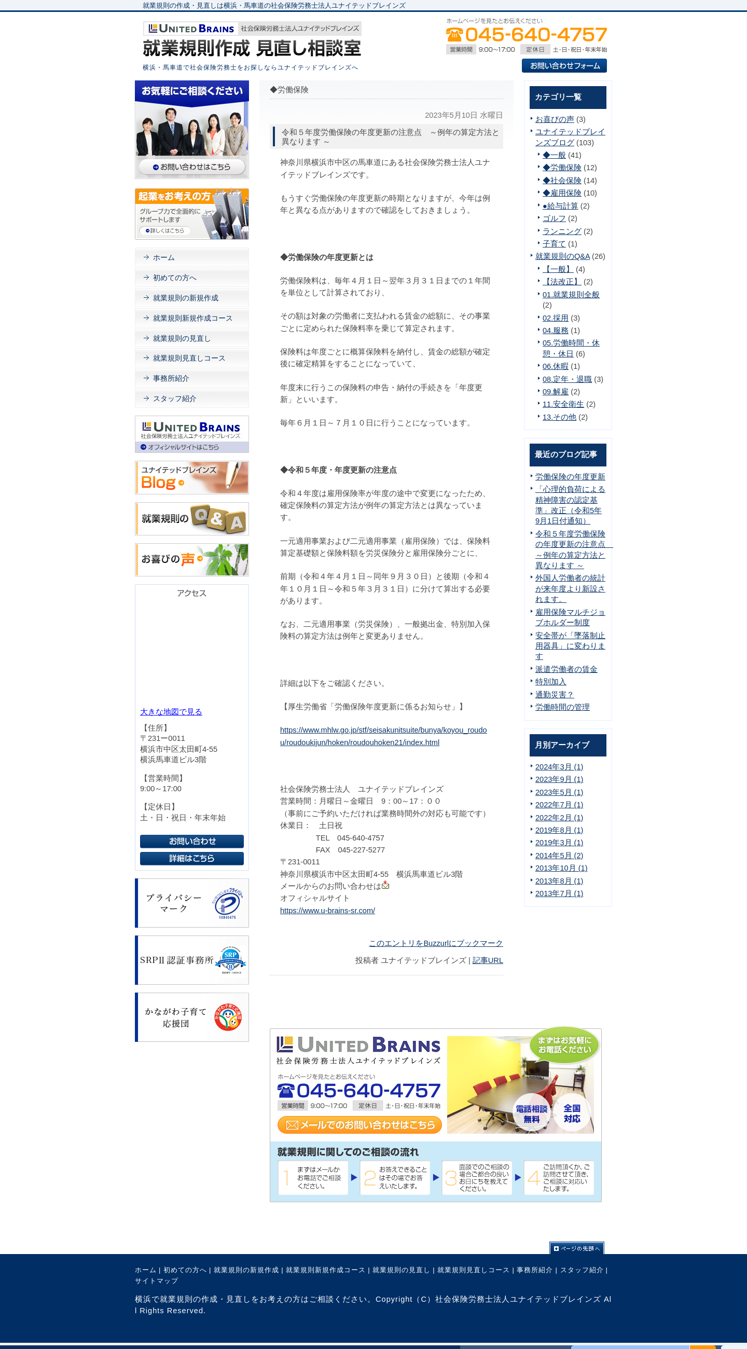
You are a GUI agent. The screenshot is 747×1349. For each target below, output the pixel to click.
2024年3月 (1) (559, 767)
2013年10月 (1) (561, 868)
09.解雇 (556, 392)
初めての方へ (175, 277)
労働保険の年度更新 (570, 477)
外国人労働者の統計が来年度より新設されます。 (570, 588)
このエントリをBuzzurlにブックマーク (436, 943)
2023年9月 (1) (559, 779)
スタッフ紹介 (175, 398)
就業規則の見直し (182, 338)
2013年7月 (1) (559, 893)
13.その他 (559, 417)
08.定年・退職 (567, 379)
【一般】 (558, 269)
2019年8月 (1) (559, 830)
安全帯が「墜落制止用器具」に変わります (570, 646)
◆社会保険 (562, 180)
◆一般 (554, 155)
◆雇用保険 (562, 193)
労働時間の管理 (562, 707)
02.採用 (556, 318)
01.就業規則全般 (571, 295)
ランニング (562, 231)
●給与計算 (560, 206)
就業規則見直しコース (189, 358)
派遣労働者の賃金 (566, 669)
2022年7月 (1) (559, 805)
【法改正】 (562, 282)
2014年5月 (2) (559, 855)
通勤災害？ (554, 695)
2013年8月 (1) (559, 881)
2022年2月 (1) (559, 818)
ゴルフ (554, 218)
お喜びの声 (554, 119)
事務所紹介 (171, 378)
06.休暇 (556, 366)
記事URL (488, 960)
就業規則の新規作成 (185, 298)
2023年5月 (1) (559, 792)
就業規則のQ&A (562, 256)
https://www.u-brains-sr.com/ (327, 910)
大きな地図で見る (171, 712)
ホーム (164, 257)
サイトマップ (156, 1281)
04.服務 (556, 330)
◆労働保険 (562, 167)
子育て (554, 244)
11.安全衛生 (563, 404)
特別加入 (550, 682)
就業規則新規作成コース (193, 318)
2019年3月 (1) (559, 842)
